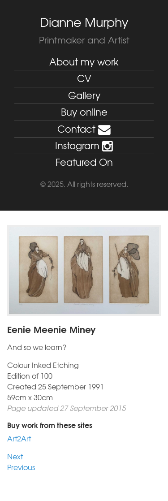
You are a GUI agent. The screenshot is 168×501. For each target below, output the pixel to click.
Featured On (84, 162)
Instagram (84, 145)
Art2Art (19, 438)
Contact (84, 129)
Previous (21, 467)
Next (15, 456)
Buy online (84, 112)
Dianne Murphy (84, 22)
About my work (84, 62)
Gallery (84, 95)
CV (84, 78)
